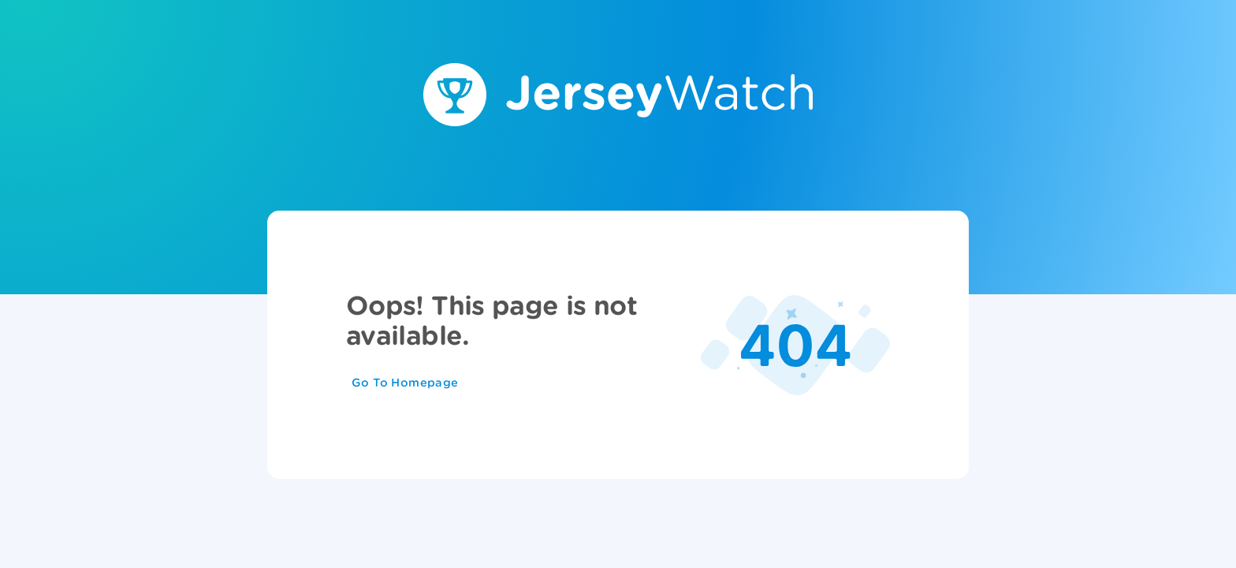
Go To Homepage (405, 382)
